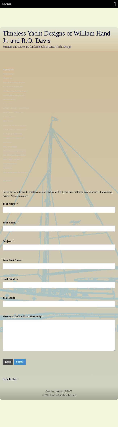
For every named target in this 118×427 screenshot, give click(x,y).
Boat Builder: (10, 278)
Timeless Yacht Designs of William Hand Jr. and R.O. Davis (56, 37)
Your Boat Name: (12, 260)
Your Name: (9, 203)
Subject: (7, 241)
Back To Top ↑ (10, 379)
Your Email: (9, 222)
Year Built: (9, 297)
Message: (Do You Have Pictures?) (22, 316)
